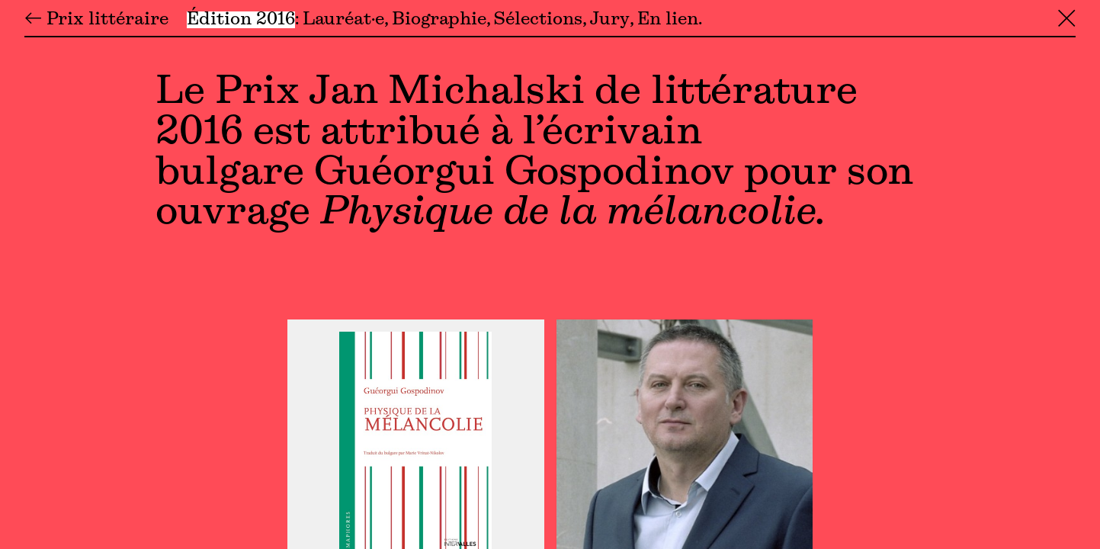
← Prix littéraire (96, 19)
